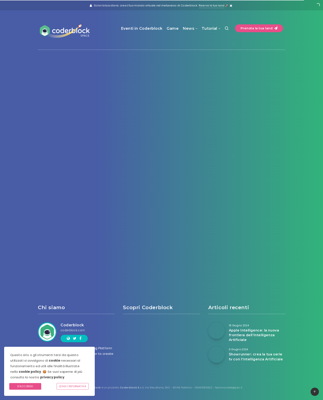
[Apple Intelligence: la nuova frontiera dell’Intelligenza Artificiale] (216, 330)
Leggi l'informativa (72, 386)
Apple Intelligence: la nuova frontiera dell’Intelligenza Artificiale (254, 335)
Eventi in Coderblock (142, 28)
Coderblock (72, 325)
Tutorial (209, 28)
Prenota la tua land (259, 28)
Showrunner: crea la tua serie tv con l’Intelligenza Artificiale (256, 356)
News (188, 28)
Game (173, 28)
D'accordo (25, 386)
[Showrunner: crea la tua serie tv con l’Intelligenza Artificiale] (216, 354)
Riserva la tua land (212, 5)
